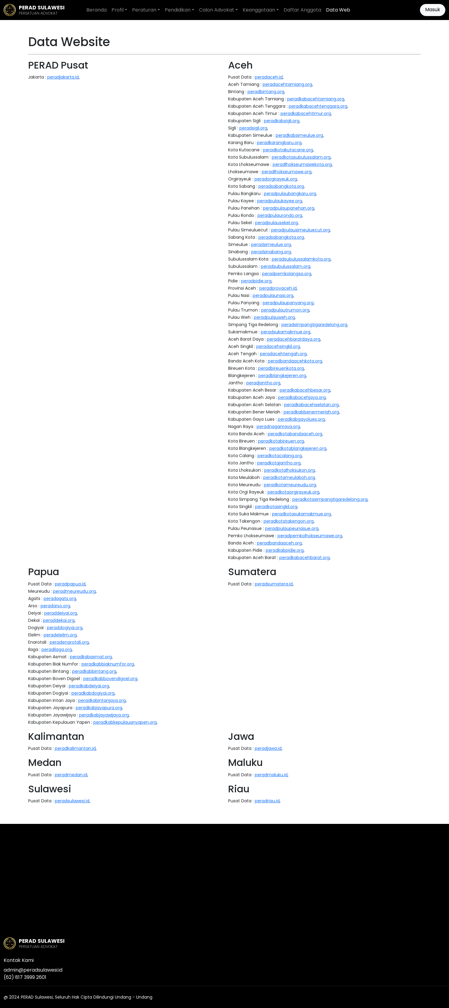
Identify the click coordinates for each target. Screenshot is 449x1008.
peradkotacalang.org (280, 456)
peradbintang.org (266, 92)
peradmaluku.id (271, 775)
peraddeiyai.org (60, 613)
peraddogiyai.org (64, 628)
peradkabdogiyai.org (93, 693)
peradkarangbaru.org (279, 143)
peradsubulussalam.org (285, 266)
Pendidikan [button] (178, 9)
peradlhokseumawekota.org (302, 164)
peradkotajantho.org (279, 463)
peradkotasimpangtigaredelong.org (330, 499)
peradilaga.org (57, 649)
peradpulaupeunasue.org (291, 528)
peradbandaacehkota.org (295, 361)
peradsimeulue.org (271, 244)
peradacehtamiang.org (287, 84)
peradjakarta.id (63, 77)
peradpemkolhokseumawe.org (310, 536)
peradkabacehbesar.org (305, 390)
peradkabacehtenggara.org (318, 106)
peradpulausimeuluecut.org (300, 230)
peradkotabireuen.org (281, 441)
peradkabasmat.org (91, 657)
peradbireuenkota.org (281, 368)
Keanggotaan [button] (259, 9)
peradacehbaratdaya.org (293, 339)
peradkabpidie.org (285, 550)
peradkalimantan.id (75, 748)
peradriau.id (267, 801)
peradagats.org (60, 598)
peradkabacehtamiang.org (315, 99)
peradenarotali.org (69, 642)
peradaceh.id (269, 77)
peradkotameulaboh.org (289, 477)
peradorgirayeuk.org (275, 179)
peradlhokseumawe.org (286, 172)
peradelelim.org (60, 635)
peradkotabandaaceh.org (295, 434)
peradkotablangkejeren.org (297, 448)
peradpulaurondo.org (280, 215)
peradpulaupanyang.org (288, 303)
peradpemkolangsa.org (286, 274)
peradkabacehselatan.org (311, 405)
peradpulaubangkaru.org (290, 193)
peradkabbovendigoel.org (110, 679)
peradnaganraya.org (278, 426)
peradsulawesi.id (72, 801)
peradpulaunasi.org (273, 295)
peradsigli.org (253, 128)
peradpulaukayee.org (279, 201)
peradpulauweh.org (274, 317)
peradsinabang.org (271, 252)
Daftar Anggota (302, 9)
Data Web (338, 9)
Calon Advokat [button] (216, 9)
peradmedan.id (71, 775)
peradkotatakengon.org (289, 521)
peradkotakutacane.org (288, 150)
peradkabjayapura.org (99, 708)
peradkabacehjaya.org (302, 397)
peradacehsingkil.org (278, 346)
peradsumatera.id (274, 584)
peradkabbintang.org (94, 671)
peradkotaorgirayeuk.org (293, 492)
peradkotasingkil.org (276, 507)
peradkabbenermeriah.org (311, 412)
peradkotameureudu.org (290, 485)
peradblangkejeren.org (282, 376)
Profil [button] (117, 9)
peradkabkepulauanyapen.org (125, 722)
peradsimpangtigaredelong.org (314, 325)
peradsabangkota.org (281, 186)
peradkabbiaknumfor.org (107, 664)
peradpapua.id (70, 584)
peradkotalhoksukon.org (289, 470)
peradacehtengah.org (283, 354)
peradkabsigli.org (281, 121)
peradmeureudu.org (74, 591)
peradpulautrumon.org (285, 310)
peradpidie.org (256, 281)
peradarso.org (55, 606)
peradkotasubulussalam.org (301, 157)
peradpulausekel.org (276, 223)
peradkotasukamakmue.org (301, 514)
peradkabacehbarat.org (304, 558)
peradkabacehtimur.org (306, 113)
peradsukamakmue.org (285, 332)
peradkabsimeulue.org (299, 135)
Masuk (432, 9)
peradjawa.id (268, 748)
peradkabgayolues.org (301, 419)
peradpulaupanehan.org (288, 208)
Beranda (96, 9)
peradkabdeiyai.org (89, 686)
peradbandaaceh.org (279, 543)
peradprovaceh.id (278, 288)
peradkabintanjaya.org (102, 700)
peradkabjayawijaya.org (104, 715)
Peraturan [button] (144, 9)
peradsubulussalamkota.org (301, 259)
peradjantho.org (263, 383)
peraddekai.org (59, 620)
